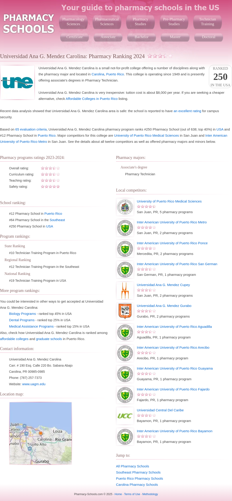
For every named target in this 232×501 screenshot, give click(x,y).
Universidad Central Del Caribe (160, 410)
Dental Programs (22, 320)
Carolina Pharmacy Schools (137, 484)
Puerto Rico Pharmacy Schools (139, 478)
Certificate (74, 37)
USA (220, 129)
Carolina (98, 74)
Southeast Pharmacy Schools (138, 472)
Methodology (150, 494)
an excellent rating (187, 111)
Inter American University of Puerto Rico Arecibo (173, 347)
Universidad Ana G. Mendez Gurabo (164, 306)
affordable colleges (14, 339)
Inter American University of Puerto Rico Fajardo (173, 389)
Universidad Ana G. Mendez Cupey (163, 285)
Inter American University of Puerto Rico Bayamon (174, 431)
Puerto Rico (115, 74)
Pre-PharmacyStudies (174, 21)
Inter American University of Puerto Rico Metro (172, 222)
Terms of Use (132, 494)
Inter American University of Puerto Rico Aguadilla (174, 326)
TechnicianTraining (207, 21)
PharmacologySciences (73, 21)
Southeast (57, 220)
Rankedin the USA (220, 77)
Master (175, 37)
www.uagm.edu (34, 384)
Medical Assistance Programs (31, 326)
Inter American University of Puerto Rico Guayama (175, 368)
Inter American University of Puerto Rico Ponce (172, 243)
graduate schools (49, 339)
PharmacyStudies (140, 21)
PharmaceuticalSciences (107, 21)
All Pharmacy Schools (132, 466)
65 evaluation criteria (31, 129)
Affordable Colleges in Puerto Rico (92, 99)
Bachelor (141, 37)
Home (118, 494)
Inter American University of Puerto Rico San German (177, 264)
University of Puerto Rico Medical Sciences (146, 135)
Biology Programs (22, 314)
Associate (108, 37)
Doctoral (208, 37)
